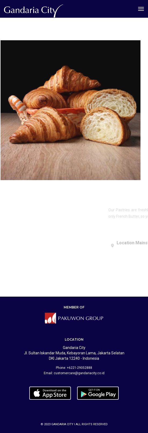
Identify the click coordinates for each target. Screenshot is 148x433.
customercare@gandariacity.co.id (79, 373)
